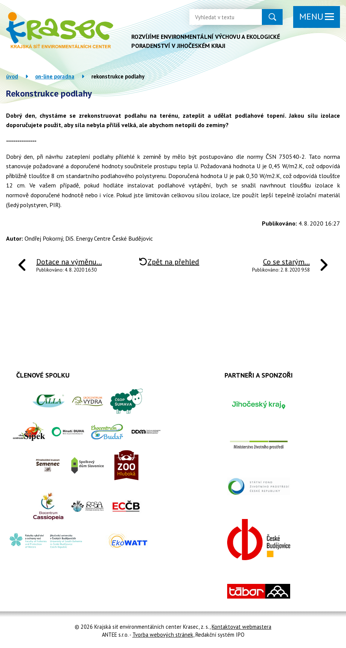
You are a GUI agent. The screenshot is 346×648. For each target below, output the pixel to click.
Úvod (12, 76)
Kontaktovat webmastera (241, 626)
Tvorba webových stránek (162, 634)
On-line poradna (54, 76)
